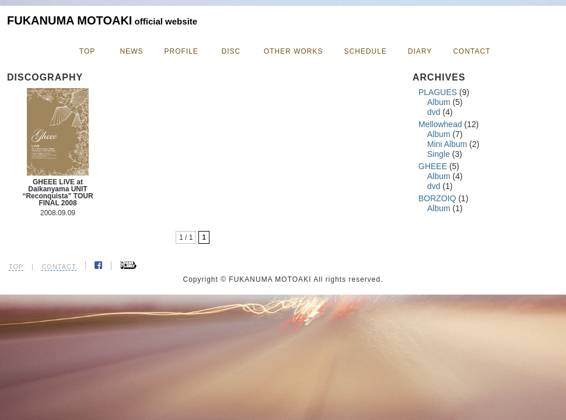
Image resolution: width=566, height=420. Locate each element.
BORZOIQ (437, 198)
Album (438, 102)
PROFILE (181, 51)
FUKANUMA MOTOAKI (102, 20)
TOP (87, 51)
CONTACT (471, 51)
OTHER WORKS (293, 51)
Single (438, 154)
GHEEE (432, 166)
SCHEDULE (365, 51)
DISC (231, 51)
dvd (434, 112)
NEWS (132, 51)
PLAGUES (437, 92)
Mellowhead (440, 124)
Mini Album (447, 144)
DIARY (420, 51)
